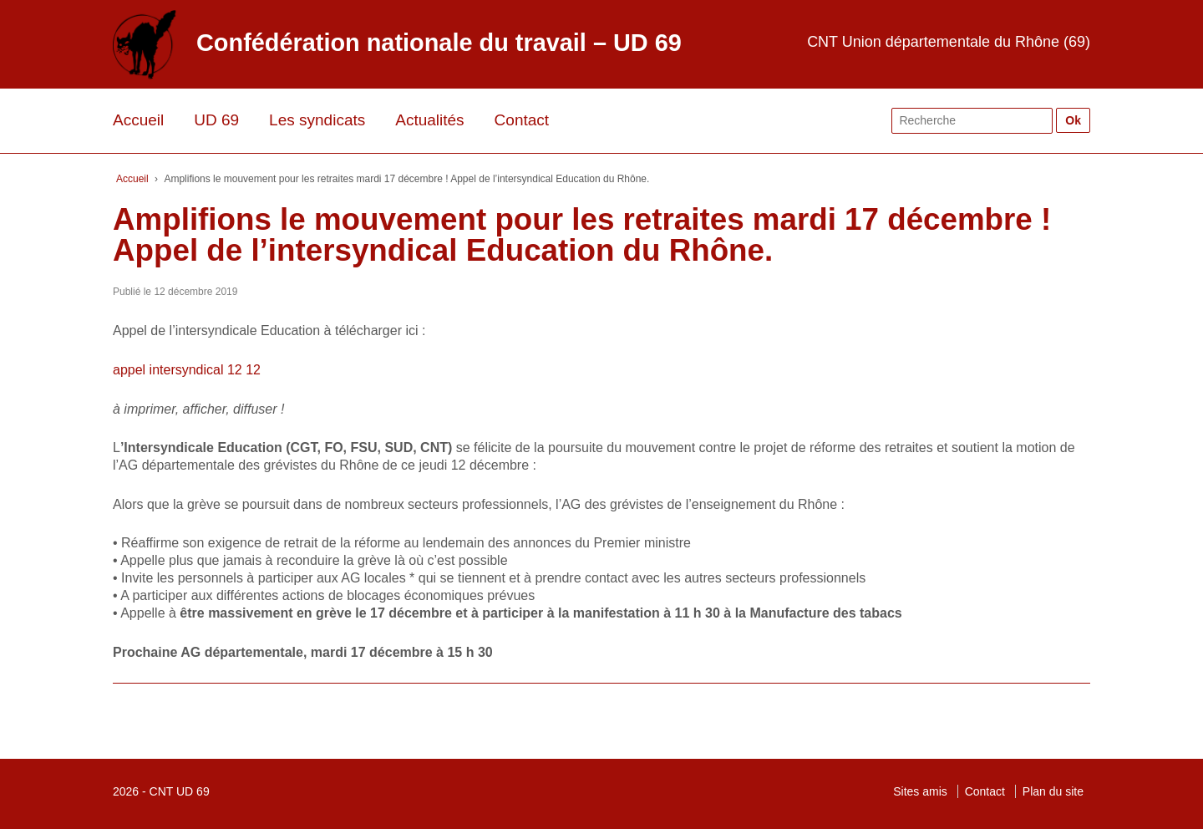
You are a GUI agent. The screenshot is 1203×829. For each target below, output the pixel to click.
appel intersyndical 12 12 (187, 370)
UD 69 (216, 120)
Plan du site (1053, 791)
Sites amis (920, 791)
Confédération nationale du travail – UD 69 (439, 42)
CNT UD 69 (180, 791)
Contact (522, 120)
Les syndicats (317, 120)
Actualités (429, 120)
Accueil (138, 120)
